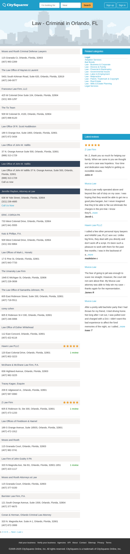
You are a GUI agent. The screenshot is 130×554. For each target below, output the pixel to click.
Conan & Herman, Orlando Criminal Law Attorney (26, 515)
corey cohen (8, 308)
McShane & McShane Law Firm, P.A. (20, 365)
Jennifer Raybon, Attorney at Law (18, 191)
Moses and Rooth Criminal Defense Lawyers (24, 51)
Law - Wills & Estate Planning (98, 83)
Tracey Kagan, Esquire (13, 383)
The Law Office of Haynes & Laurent (20, 70)
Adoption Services (93, 60)
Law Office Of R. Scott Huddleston (19, 126)
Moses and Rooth (10, 440)
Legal (87, 57)
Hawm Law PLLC (10, 346)
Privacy (100, 542)
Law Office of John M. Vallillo (16, 145)
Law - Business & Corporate (97, 64)
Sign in (122, 5)
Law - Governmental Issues (97, 71)
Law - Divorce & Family (95, 67)
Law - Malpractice (93, 76)
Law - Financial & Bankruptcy (98, 69)
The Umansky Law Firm (14, 271)
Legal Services (91, 86)
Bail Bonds (90, 62)
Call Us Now (8, 205)
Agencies (61, 542)
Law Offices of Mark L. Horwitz (17, 252)
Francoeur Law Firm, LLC (14, 89)
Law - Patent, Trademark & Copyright (102, 79)
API (69, 542)
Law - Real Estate (93, 81)
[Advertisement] (106, 111)
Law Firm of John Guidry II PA (17, 458)
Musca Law (90, 183)
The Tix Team (8, 107)
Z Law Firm (7, 402)
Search (87, 5)
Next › (14, 532)
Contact (83, 542)
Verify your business (46, 542)
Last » (20, 532)
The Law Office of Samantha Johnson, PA (23, 290)
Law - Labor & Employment (97, 74)
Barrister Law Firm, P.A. (13, 496)
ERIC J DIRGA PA (11, 215)
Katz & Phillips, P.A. (11, 233)
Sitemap (92, 542)
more (95, 213)
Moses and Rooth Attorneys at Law (19, 477)
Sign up (110, 5)
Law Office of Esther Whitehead (17, 327)
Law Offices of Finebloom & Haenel (19, 421)
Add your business (27, 542)
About (75, 542)
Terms (108, 542)
